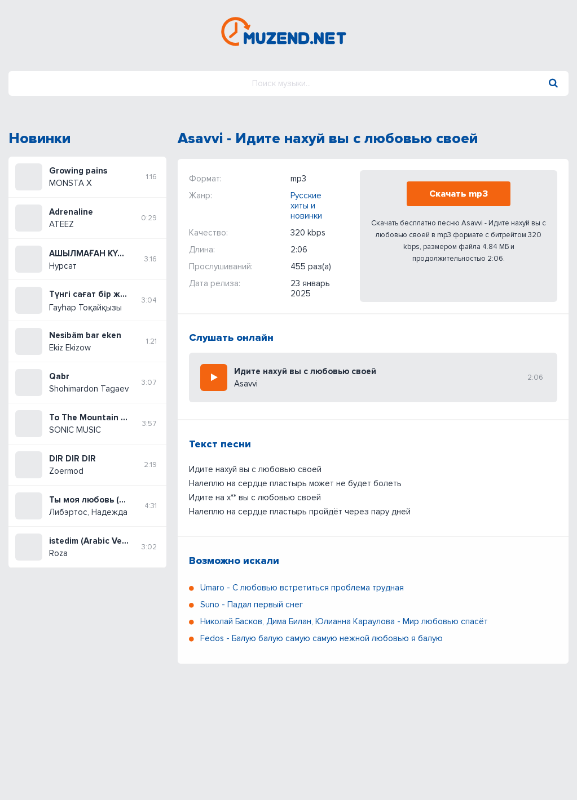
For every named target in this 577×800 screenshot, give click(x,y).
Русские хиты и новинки (306, 205)
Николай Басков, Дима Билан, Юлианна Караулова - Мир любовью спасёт (344, 621)
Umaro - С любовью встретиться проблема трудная (302, 588)
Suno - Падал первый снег (251, 604)
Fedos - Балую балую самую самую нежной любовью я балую (321, 638)
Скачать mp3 (458, 193)
